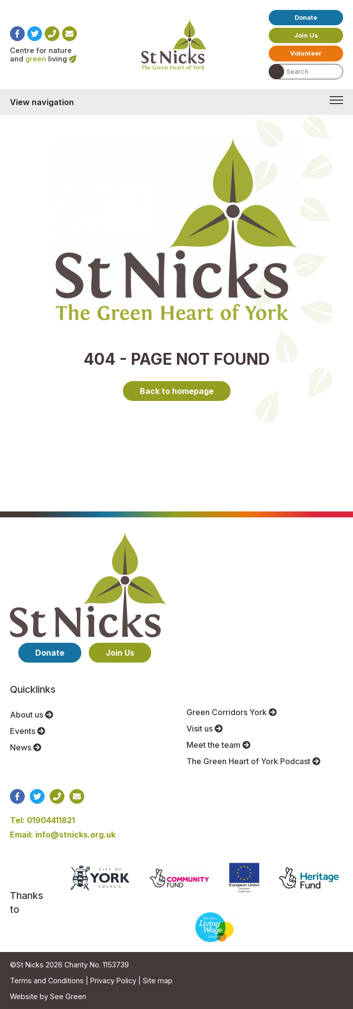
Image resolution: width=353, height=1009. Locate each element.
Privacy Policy (113, 980)
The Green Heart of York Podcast (253, 761)
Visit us (204, 728)
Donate (305, 17)
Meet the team (218, 745)
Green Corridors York (231, 712)
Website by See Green (48, 996)
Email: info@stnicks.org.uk (63, 835)
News (25, 747)
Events (27, 731)
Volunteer (306, 53)
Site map (158, 980)
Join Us (306, 35)
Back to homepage (177, 391)
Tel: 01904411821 (42, 820)
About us (31, 715)
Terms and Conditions (47, 980)
